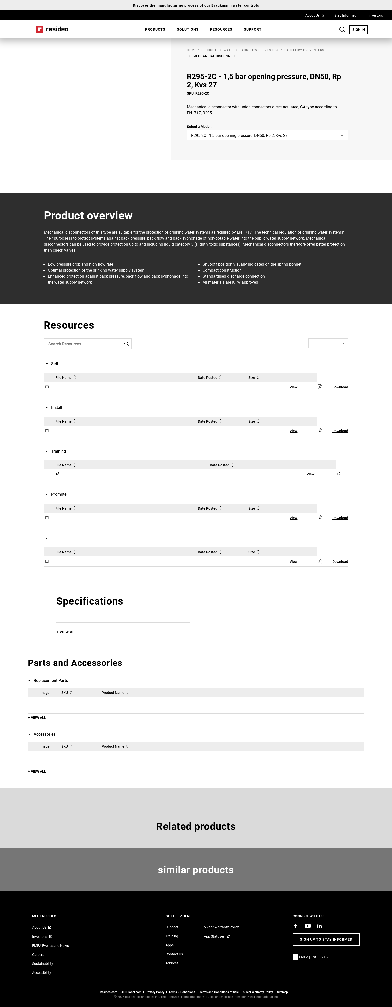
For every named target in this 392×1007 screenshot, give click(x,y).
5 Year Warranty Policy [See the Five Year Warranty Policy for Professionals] (258, 992)
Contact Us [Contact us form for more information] (174, 954)
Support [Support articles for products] (172, 927)
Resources (221, 29)
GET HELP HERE (185, 916)
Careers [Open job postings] (38, 954)
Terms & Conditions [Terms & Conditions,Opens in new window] (182, 992)
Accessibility (41, 972)
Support (253, 29)
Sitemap (282, 992)
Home (52, 29)
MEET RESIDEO (51, 916)
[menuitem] (155, 29)
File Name (67, 377)
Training (172, 936)
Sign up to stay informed (326, 939)
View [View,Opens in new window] (294, 387)
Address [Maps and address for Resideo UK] (172, 963)
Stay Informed (345, 15)
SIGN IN (360, 29)
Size (254, 377)
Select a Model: (199, 126)
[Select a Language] (328, 343)
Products (155, 29)
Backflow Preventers (260, 50)
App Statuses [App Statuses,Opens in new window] (214, 936)
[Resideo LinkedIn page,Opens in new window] (320, 926)
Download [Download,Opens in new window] (340, 387)
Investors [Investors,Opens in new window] (375, 15)
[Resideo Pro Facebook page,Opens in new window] (296, 926)
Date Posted (211, 377)
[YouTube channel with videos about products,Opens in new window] (308, 926)
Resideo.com (108, 992)
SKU (68, 692)
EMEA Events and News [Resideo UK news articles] (50, 945)
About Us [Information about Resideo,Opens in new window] (39, 927)
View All (68, 631)
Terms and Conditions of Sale (219, 992)
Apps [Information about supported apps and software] (170, 945)
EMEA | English (315, 956)
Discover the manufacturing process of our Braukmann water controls (196, 5)
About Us (317, 15)
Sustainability (42, 963)
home (191, 50)
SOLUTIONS (188, 29)
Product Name (116, 692)
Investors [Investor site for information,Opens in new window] (40, 936)
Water (229, 50)
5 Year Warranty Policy (221, 927)
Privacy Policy (155, 992)
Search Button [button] (343, 30)
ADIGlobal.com (132, 992)
